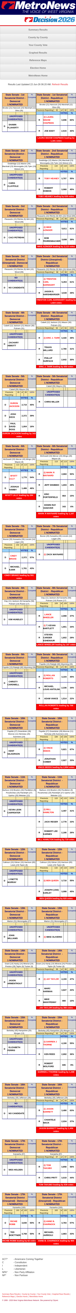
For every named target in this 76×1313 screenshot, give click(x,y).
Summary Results (38, 30)
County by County (38, 37)
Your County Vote (38, 45)
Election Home (38, 68)
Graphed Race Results (60, 1294)
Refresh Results (60, 84)
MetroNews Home (37, 75)
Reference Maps (38, 60)
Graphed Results (38, 53)
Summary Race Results (11, 1294)
